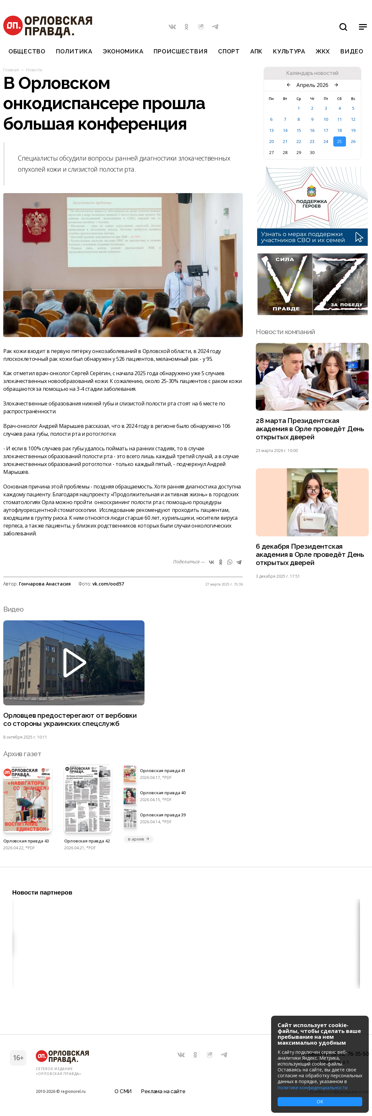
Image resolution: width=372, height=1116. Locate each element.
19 (353, 130)
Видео (352, 51)
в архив (138, 839)
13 (271, 130)
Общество (27, 51)
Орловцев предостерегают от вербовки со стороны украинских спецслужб (70, 719)
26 (353, 141)
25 (339, 141)
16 (312, 130)
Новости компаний (285, 332)
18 (339, 130)
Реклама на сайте (163, 1091)
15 (298, 130)
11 (339, 119)
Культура (289, 51)
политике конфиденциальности (313, 1087)
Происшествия (181, 51)
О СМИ (123, 1091)
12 (353, 119)
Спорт (229, 51)
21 (285, 141)
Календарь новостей (312, 73)
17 (326, 130)
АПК (256, 51)
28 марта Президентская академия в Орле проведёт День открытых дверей (310, 429)
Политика (74, 51)
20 (271, 141)
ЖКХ (323, 51)
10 (326, 119)
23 (312, 141)
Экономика (123, 51)
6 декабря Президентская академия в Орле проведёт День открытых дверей (310, 554)
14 (285, 130)
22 (298, 141)
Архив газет (22, 754)
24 (326, 141)
